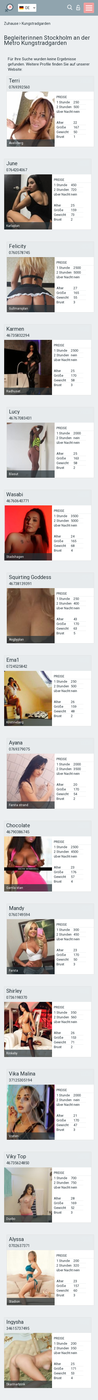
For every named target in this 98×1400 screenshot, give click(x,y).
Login (78, 7)
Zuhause (11, 23)
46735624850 (17, 1163)
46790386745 (17, 832)
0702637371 (19, 1245)
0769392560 (19, 87)
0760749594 (19, 914)
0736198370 (16, 997)
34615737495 (17, 1328)
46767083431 (20, 418)
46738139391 (20, 583)
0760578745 (19, 252)
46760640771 (17, 501)
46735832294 (17, 335)
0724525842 (16, 666)
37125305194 (20, 1080)
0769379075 (19, 749)
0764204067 (16, 170)
